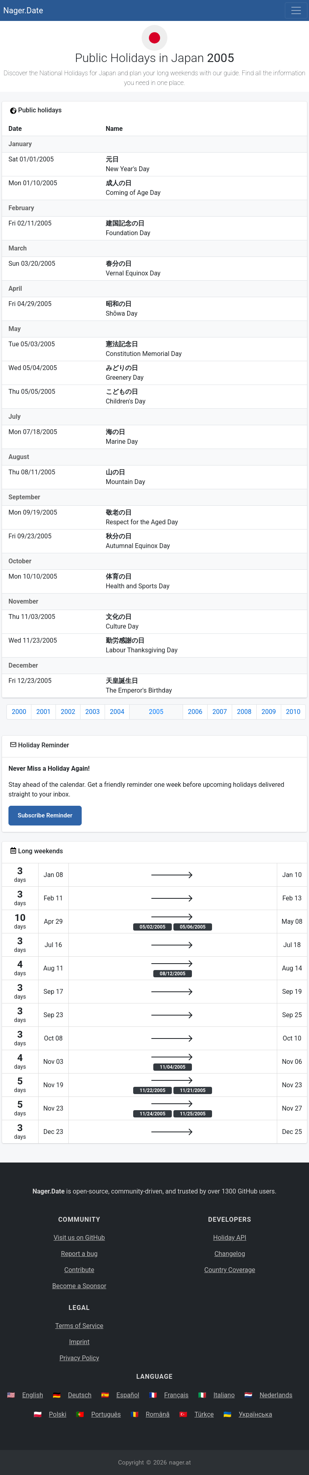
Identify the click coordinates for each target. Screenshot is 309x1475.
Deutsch (79, 1395)
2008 (244, 712)
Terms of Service (79, 1326)
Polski (57, 1414)
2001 (43, 712)
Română (157, 1414)
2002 (68, 712)
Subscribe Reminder (45, 815)
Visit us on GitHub (79, 1237)
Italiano (224, 1395)
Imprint (79, 1342)
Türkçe (204, 1414)
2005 (156, 712)
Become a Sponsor (79, 1286)
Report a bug (79, 1254)
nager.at (180, 1462)
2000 (19, 712)
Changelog (229, 1254)
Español (127, 1395)
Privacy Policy (79, 1358)
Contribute (79, 1270)
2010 (293, 712)
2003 (92, 712)
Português (106, 1414)
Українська (255, 1414)
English (32, 1395)
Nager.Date (23, 10)
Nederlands (276, 1395)
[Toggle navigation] (296, 10)
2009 (269, 712)
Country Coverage (229, 1270)
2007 (219, 712)
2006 (195, 712)
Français (176, 1395)
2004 (117, 712)
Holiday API (229, 1237)
